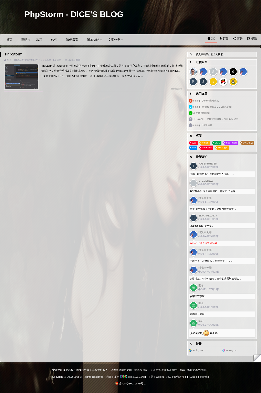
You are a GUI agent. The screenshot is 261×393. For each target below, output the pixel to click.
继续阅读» (176, 88)
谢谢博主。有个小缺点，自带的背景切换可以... (215, 278)
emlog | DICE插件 (202, 125)
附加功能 (94, 39)
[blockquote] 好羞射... (204, 333)
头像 (194, 142)
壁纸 (252, 38)
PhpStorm (13, 54)
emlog (205, 142)
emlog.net (198, 350)
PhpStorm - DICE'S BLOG (73, 14)
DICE (217, 142)
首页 (9, 39)
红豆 (9, 60)
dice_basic (231, 142)
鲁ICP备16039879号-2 (132, 383)
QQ (211, 38)
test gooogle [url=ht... (201, 225)
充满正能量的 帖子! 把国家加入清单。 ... (212, 174)
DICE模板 (248, 142)
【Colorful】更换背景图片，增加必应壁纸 (215, 119)
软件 (54, 39)
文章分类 (115, 39)
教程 (39, 39)
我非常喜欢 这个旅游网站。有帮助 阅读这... (213, 191)
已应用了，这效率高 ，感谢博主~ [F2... (211, 260)
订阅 (224, 38)
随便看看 (72, 39)
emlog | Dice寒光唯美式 (206, 100)
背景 (238, 38)
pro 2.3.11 (130, 376)
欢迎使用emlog (201, 112)
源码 (25, 39)
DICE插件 (223, 147)
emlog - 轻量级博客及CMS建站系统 (212, 106)
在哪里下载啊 (197, 296)
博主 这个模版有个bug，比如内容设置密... (213, 209)
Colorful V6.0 (163, 376)
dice (194, 147)
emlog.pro (231, 350)
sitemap (204, 376)
